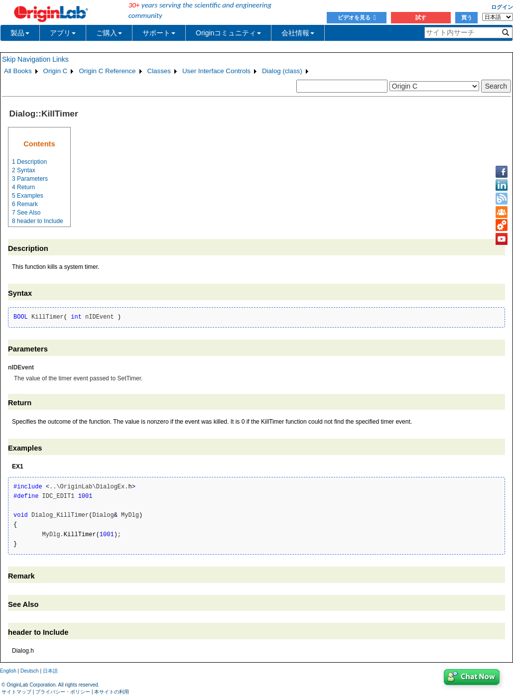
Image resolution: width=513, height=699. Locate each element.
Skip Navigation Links (35, 59)
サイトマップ (16, 692)
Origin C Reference (107, 71)
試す (420, 17)
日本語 (50, 671)
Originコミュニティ (228, 33)
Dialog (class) (282, 71)
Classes (159, 71)
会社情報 (297, 33)
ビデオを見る (357, 17)
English (8, 671)
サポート (158, 33)
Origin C (55, 71)
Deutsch (29, 671)
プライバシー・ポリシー (62, 692)
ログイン (502, 7)
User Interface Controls (216, 71)
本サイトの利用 (111, 692)
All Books (18, 71)
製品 (19, 33)
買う (466, 17)
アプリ (63, 33)
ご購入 (109, 33)
